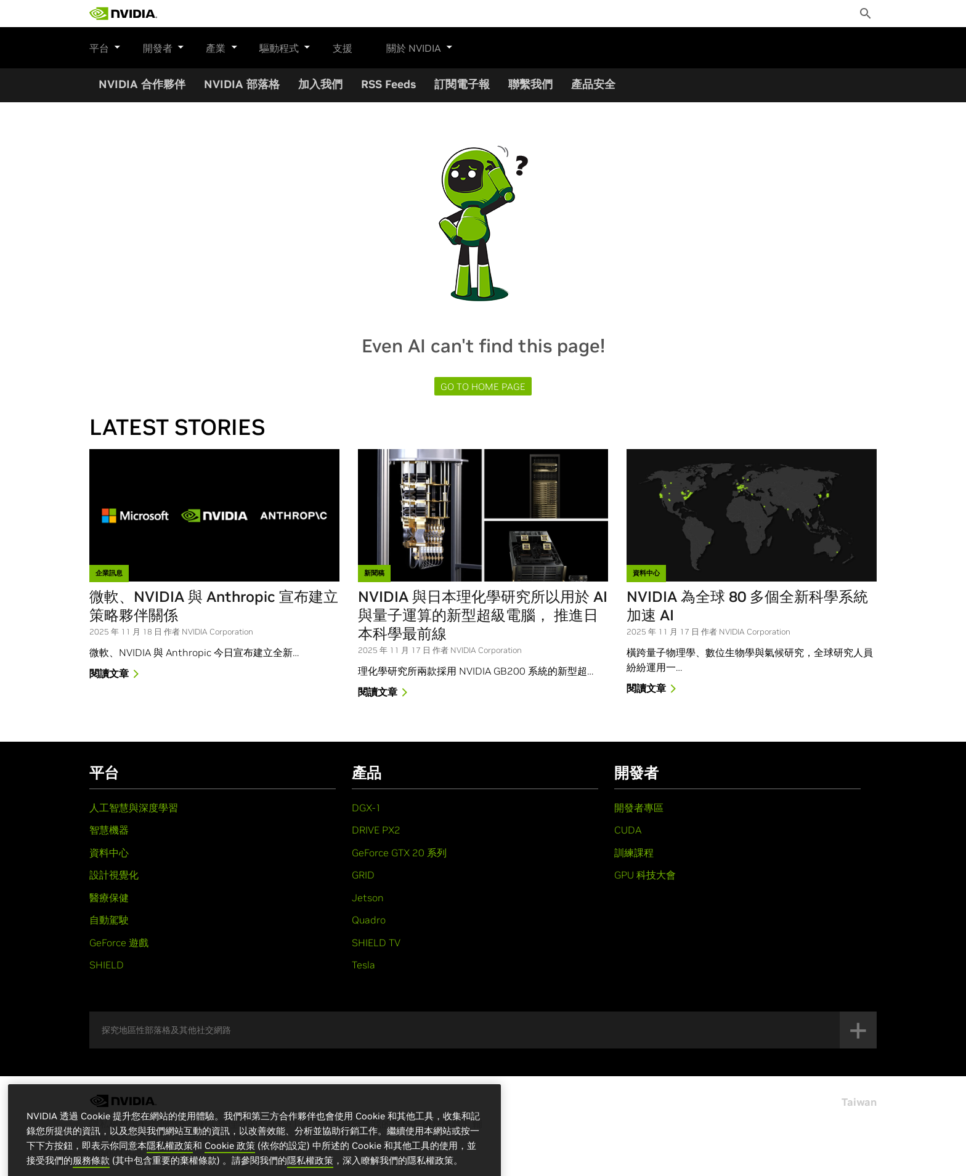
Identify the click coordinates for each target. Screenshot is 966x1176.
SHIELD (106, 965)
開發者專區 (639, 807)
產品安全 (593, 84)
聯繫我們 (530, 84)
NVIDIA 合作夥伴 (142, 84)
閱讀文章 (116, 674)
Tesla (363, 965)
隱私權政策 (170, 1163)
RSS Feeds (388, 84)
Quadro (369, 920)
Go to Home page (483, 386)
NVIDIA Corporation (217, 632)
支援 (318, 48)
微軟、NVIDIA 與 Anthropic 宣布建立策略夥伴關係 (213, 606)
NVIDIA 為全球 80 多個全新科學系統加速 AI (747, 606)
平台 (105, 46)
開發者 (158, 46)
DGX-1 (366, 807)
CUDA (627, 830)
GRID (363, 875)
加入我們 (320, 84)
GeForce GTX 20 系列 (399, 852)
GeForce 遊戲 (118, 942)
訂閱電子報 (462, 84)
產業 (210, 46)
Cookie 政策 (230, 1163)
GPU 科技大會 (645, 875)
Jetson (368, 897)
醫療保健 (109, 897)
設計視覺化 (114, 875)
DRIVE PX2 (376, 830)
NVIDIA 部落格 (242, 84)
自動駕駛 (109, 920)
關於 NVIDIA (395, 46)
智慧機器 (109, 830)
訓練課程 (634, 852)
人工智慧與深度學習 (133, 807)
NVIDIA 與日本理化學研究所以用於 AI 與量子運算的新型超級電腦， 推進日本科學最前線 (482, 615)
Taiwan (859, 1102)
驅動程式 (267, 46)
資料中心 (109, 852)
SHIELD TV (376, 942)
